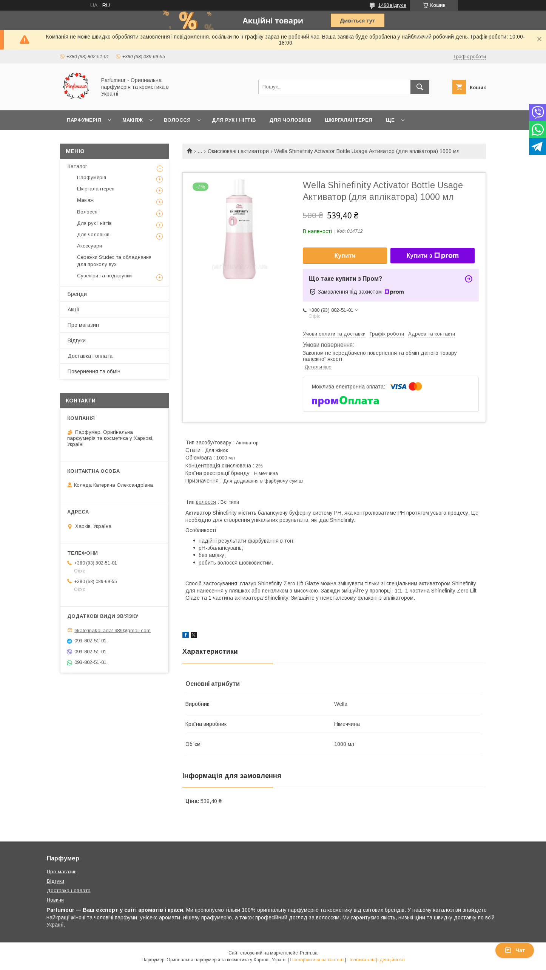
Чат (514, 950)
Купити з (432, 255)
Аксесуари (89, 246)
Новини (55, 900)
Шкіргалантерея (348, 120)
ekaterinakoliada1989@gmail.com (112, 630)
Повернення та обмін (94, 371)
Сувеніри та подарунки (104, 275)
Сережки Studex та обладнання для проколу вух (114, 260)
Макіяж (132, 120)
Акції (73, 309)
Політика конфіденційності (376, 959)
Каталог (77, 166)
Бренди (77, 294)
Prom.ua (309, 953)
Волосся (177, 120)
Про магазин (83, 325)
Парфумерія (84, 120)
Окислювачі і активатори (238, 151)
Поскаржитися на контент (317, 959)
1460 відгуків (392, 5)
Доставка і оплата (90, 356)
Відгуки (77, 340)
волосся (206, 502)
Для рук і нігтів (234, 120)
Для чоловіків (290, 120)
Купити (345, 255)
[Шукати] (419, 87)
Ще (390, 120)
